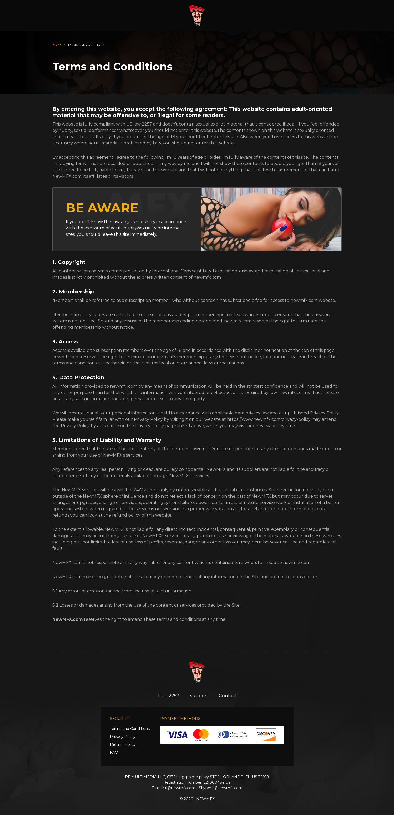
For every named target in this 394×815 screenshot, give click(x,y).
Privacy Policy (122, 736)
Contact (228, 695)
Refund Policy (123, 744)
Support (199, 695)
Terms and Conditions (130, 728)
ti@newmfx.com (180, 788)
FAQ (114, 752)
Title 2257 (168, 695)
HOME (56, 45)
